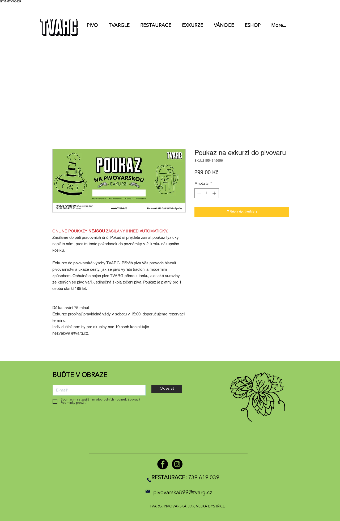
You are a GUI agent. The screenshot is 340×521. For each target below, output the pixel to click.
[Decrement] (198, 193)
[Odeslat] (166, 389)
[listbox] (280, 7)
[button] (272, 7)
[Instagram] (177, 464)
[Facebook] (162, 464)
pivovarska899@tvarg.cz (182, 492)
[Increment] (214, 193)
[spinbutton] (206, 193)
